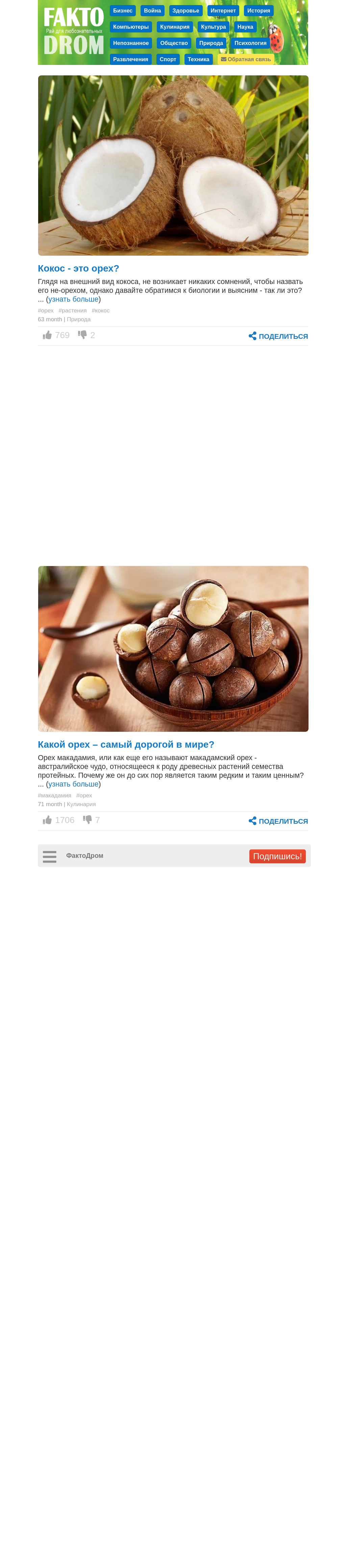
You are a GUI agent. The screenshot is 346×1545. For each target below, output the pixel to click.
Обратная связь (246, 59)
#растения (72, 310)
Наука (245, 27)
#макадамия (54, 795)
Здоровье (186, 10)
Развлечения (130, 59)
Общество (174, 43)
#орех (46, 310)
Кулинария (175, 27)
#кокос (101, 310)
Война (152, 10)
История (258, 10)
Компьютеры (131, 27)
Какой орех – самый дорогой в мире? (126, 744)
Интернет (223, 10)
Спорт (168, 59)
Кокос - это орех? (78, 268)
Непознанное (131, 43)
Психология (250, 43)
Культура (213, 27)
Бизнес (122, 10)
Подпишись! (277, 856)
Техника (198, 59)
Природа (211, 43)
